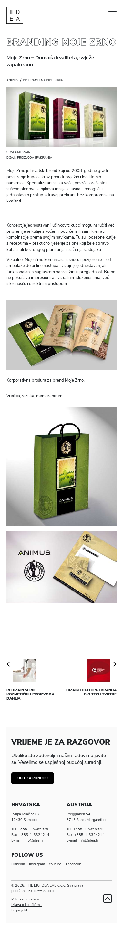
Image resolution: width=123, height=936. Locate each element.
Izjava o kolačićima (26, 904)
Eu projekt (19, 910)
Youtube (55, 864)
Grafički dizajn (18, 152)
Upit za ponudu (32, 778)
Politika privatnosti (26, 899)
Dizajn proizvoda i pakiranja (29, 157)
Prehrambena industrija (43, 80)
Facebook (73, 864)
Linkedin (18, 864)
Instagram (37, 864)
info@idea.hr (34, 840)
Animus (12, 80)
